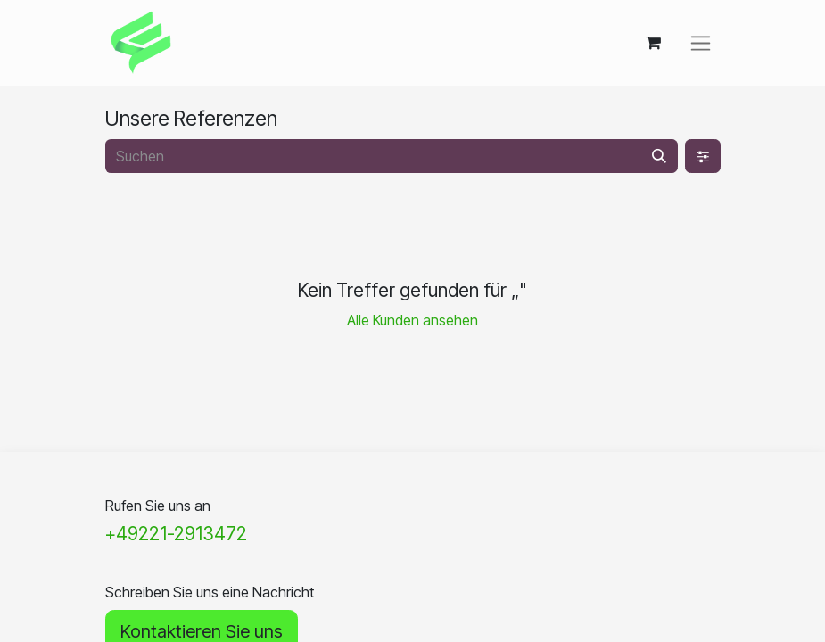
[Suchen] (659, 156)
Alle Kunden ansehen (412, 320)
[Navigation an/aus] (701, 43)
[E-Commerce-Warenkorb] (653, 42)
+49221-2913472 (176, 534)
